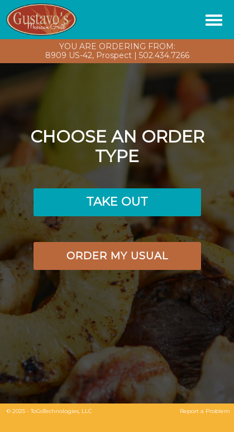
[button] (117, 202)
